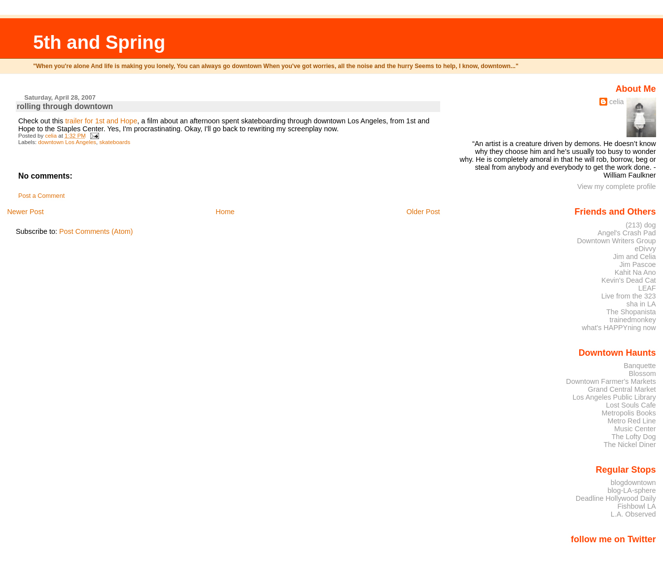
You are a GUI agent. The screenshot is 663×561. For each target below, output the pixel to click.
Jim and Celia (634, 257)
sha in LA (641, 304)
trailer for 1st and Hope (101, 121)
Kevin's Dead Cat (628, 280)
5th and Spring (99, 42)
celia (616, 102)
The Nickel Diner (629, 445)
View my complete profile (616, 186)
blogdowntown (633, 482)
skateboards (115, 142)
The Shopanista (631, 312)
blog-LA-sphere (631, 490)
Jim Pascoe (637, 264)
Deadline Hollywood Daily (616, 498)
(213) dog (641, 225)
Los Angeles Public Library (614, 397)
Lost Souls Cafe (631, 405)
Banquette (640, 366)
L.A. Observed (633, 514)
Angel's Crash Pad (626, 233)
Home (224, 212)
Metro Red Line (631, 421)
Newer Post (25, 212)
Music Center (635, 429)
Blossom (642, 373)
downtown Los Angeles (67, 142)
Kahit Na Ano (635, 272)
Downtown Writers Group (616, 241)
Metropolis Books (628, 413)
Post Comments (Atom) (96, 231)
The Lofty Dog (633, 437)
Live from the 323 (628, 296)
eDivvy (645, 249)
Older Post (423, 212)
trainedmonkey (632, 320)
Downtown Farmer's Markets (611, 381)
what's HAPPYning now (619, 328)
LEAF (647, 288)
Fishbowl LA (636, 506)
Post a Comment (41, 195)
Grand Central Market (622, 389)
